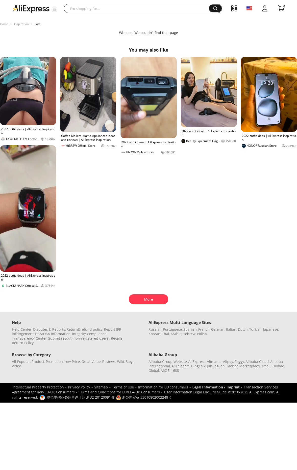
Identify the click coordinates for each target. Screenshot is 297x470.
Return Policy (23, 342)
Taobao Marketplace (243, 366)
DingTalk (198, 366)
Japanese (270, 329)
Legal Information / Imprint (216, 387)
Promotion (54, 361)
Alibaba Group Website (167, 361)
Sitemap (101, 387)
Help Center (22, 329)
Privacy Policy (79, 387)
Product (37, 361)
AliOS (165, 370)
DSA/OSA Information (53, 333)
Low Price (72, 361)
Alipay (228, 361)
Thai (165, 333)
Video (16, 366)
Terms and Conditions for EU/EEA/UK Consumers (119, 392)
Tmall (266, 366)
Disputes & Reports (49, 329)
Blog (129, 361)
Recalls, (117, 338)
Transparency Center (29, 338)
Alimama (214, 361)
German (217, 329)
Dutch (243, 329)
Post (37, 24)
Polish (202, 333)
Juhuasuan (216, 366)
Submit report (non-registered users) (78, 338)
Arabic (176, 333)
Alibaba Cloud (257, 361)
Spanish (190, 329)
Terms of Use (123, 387)
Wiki (120, 361)
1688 (175, 370)
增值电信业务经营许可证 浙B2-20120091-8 (80, 397)
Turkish (255, 329)
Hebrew (189, 333)
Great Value (91, 361)
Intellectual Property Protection (38, 387)
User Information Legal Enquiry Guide (195, 392)
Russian (155, 329)
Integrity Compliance (89, 333)
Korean (154, 333)
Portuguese (172, 329)
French (204, 329)
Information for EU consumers (163, 387)
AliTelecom (181, 366)
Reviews (109, 361)
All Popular (21, 361)
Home (4, 24)
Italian (231, 329)
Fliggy (239, 361)
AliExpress (196, 361)
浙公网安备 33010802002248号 (144, 397)
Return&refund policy (84, 329)
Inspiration (21, 24)
